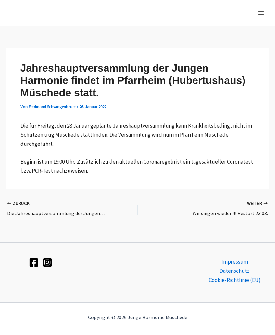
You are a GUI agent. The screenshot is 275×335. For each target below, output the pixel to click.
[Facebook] (34, 262)
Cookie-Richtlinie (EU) (235, 279)
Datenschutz (234, 270)
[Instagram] (47, 262)
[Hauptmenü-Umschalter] (261, 13)
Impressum (234, 261)
